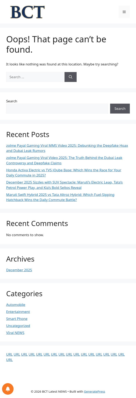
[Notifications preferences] (8, 389)
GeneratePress (94, 391)
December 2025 (19, 270)
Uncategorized (18, 325)
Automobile (15, 304)
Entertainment (18, 311)
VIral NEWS (15, 332)
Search (11, 101)
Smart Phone (17, 318)
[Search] (71, 77)
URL (9, 354)
